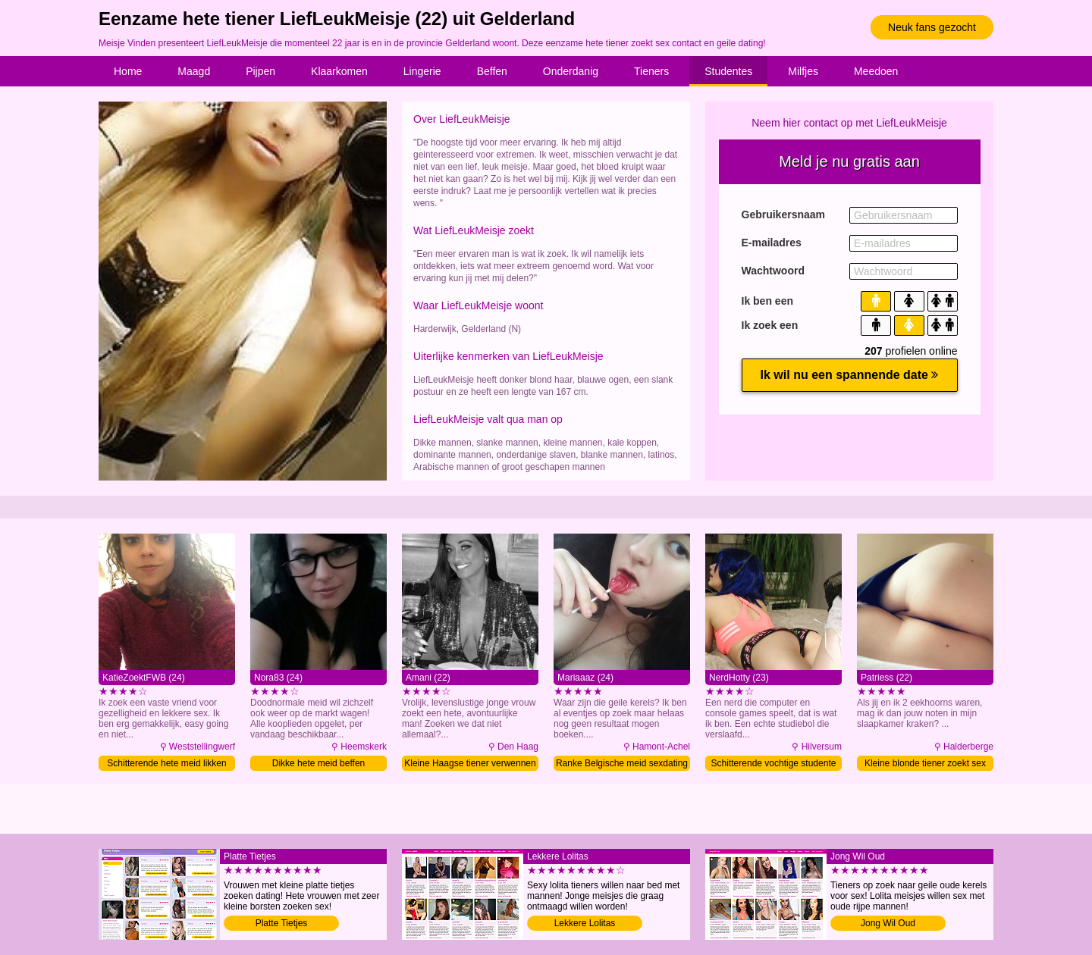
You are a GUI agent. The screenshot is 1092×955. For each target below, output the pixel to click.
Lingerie (422, 71)
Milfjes (803, 71)
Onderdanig (570, 71)
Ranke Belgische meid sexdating (622, 763)
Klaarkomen (339, 71)
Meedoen (876, 71)
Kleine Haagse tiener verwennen (469, 763)
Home (128, 71)
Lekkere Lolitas (585, 923)
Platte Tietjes (282, 923)
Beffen (492, 71)
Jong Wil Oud (888, 923)
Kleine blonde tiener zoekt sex (925, 763)
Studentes (728, 71)
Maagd (193, 71)
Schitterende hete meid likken (166, 763)
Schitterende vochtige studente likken (773, 764)
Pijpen (260, 71)
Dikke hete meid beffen (319, 763)
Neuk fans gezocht (932, 27)
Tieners (651, 71)
